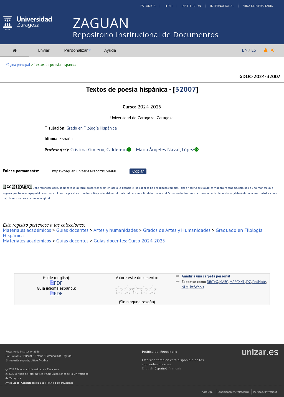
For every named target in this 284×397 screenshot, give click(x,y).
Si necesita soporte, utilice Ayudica (27, 360)
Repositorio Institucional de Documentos (146, 34)
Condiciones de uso (32, 382)
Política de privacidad (60, 382)
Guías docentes (72, 230)
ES (253, 50)
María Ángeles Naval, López (165, 149)
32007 (185, 89)
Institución (191, 6)
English (147, 368)
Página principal (18, 64)
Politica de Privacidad (265, 391)
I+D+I (169, 6)
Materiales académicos (27, 230)
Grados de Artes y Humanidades (177, 230)
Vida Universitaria (258, 6)
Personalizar (76, 50)
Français (175, 368)
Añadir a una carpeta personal (206, 276)
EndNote (259, 281)
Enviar (44, 50)
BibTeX (212, 281)
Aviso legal (12, 382)
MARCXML (237, 281)
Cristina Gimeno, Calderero (98, 149)
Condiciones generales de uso (233, 391)
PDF (56, 283)
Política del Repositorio (159, 351)
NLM (185, 287)
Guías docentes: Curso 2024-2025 (129, 240)
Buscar (27, 356)
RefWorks (197, 287)
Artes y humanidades (115, 230)
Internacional (222, 6)
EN (244, 50)
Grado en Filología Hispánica (92, 128)
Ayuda (110, 50)
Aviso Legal (207, 391)
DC (248, 281)
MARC (223, 281)
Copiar (138, 171)
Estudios (148, 6)
